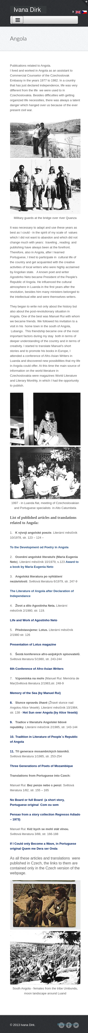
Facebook (69, 1024)
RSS (61, 1024)
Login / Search (83, 4)
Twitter (76, 1024)
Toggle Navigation (17, 20)
